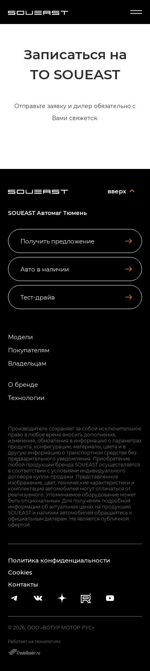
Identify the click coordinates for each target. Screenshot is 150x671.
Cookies (20, 572)
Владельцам (27, 363)
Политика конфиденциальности (59, 560)
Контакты (23, 584)
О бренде (23, 384)
